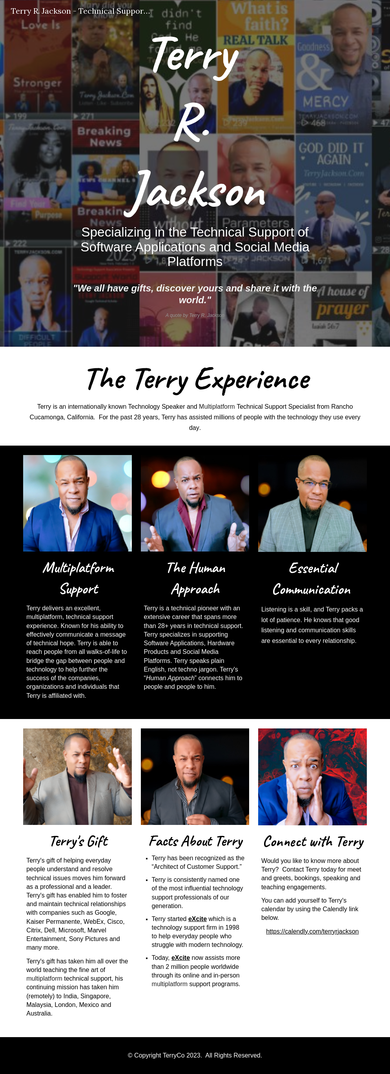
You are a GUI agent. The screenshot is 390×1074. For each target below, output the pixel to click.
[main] (195, 173)
